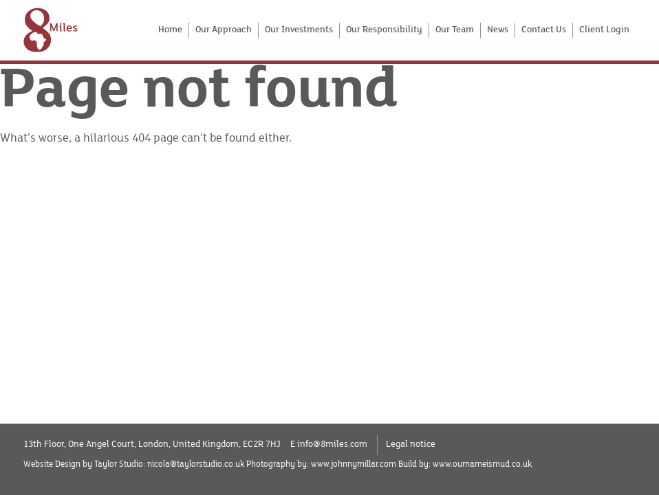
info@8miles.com (332, 444)
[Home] (50, 30)
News (497, 29)
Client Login (604, 29)
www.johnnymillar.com (353, 464)
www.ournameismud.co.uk (482, 464)
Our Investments (299, 29)
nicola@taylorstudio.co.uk (195, 464)
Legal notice (410, 444)
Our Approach (223, 29)
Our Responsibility (384, 29)
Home (170, 29)
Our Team (454, 29)
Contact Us (543, 29)
